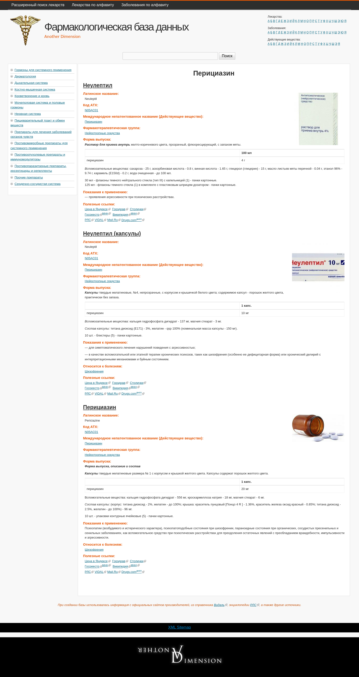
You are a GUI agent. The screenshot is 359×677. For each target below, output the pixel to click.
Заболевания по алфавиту (145, 5)
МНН (106, 213)
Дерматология (25, 76)
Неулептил (98, 85)
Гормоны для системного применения (43, 70)
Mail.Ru (114, 220)
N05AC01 (91, 110)
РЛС (89, 220)
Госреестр (93, 214)
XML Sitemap (179, 627)
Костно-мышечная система (35, 89)
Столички (138, 209)
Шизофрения (94, 371)
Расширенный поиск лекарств (37, 5)
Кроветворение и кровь (32, 96)
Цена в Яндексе (98, 209)
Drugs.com (132, 220)
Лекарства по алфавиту (93, 5)
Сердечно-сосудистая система (38, 184)
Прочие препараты (29, 177)
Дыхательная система (31, 83)
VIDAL (100, 220)
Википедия (122, 214)
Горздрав (120, 209)
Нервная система (28, 114)
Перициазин (93, 121)
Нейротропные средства (102, 133)
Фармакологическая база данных (116, 27)
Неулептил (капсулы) (112, 233)
